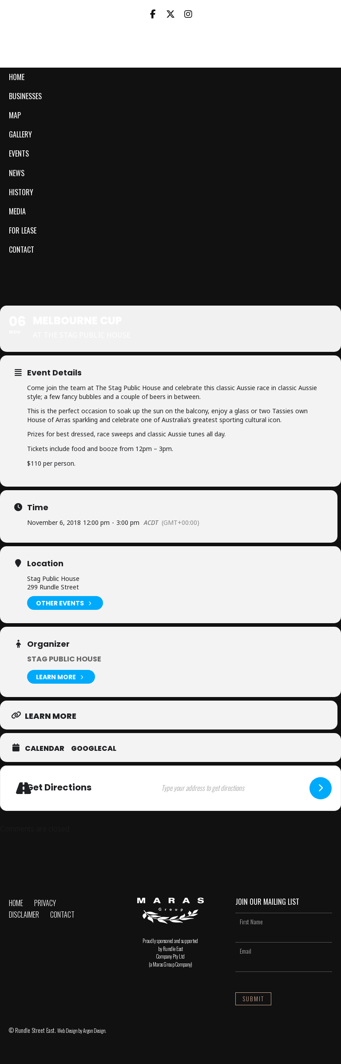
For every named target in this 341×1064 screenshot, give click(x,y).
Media (17, 211)
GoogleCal (93, 748)
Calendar (44, 748)
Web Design (67, 1030)
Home (16, 77)
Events (19, 153)
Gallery (20, 134)
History (21, 192)
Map (15, 115)
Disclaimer (24, 914)
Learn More (61, 676)
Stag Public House (64, 659)
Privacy (45, 903)
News (16, 173)
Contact (21, 249)
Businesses (25, 96)
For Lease (22, 230)
